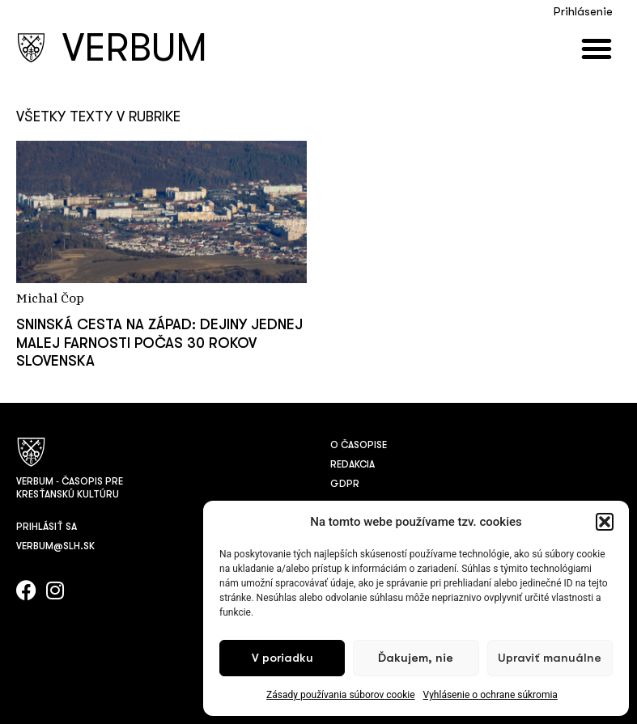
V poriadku (282, 658)
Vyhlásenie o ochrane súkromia (490, 695)
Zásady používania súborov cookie (340, 695)
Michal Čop (50, 299)
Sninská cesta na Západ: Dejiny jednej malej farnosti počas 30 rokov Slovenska (159, 342)
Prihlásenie (583, 12)
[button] (605, 522)
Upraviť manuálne (549, 658)
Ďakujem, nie (415, 658)
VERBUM (134, 48)
